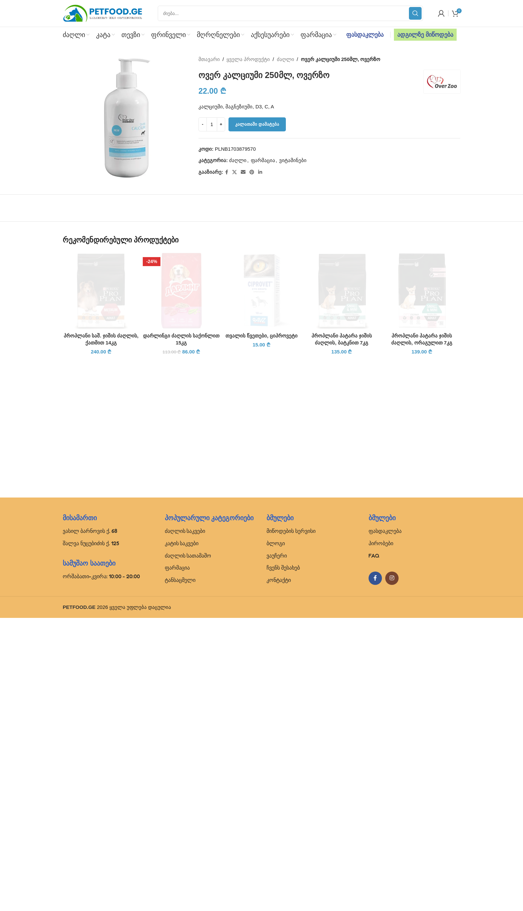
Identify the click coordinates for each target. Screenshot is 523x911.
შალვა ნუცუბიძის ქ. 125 (91, 836)
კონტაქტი (279, 873)
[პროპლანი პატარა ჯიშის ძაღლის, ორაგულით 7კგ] (422, 502)
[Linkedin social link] (260, 172)
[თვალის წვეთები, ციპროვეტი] (261, 502)
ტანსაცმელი (180, 873)
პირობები (381, 836)
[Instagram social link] (392, 871)
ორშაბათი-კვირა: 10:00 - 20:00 (101, 869)
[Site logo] (103, 13)
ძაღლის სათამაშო (188, 848)
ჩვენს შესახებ (283, 861)
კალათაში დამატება (257, 124)
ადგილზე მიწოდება (425, 34)
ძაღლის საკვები (185, 824)
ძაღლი (285, 59)
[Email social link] (243, 172)
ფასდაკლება (365, 34)
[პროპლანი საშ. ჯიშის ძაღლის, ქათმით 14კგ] (101, 502)
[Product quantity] (212, 124)
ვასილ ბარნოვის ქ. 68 (90, 824)
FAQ (374, 848)
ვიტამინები (293, 160)
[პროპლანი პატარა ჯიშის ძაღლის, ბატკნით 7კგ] (341, 290)
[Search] (290, 13)
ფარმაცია (263, 160)
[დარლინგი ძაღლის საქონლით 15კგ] (181, 290)
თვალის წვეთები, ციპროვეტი (261, 759)
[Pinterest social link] (251, 172)
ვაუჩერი (277, 848)
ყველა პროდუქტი (248, 59)
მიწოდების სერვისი (291, 824)
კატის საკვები (182, 836)
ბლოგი (276, 836)
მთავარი (209, 59)
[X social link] (234, 172)
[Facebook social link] (226, 172)
